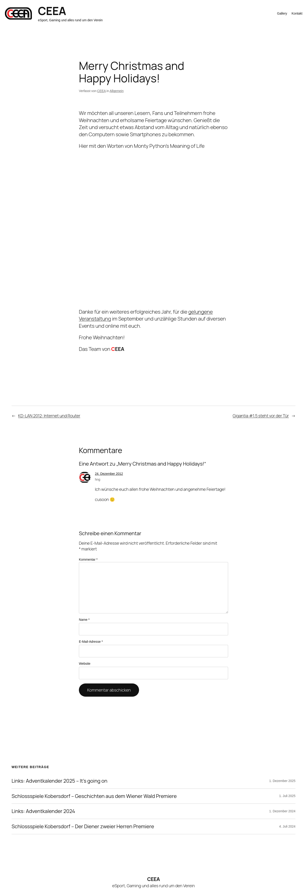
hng (97, 479)
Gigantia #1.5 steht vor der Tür (261, 415)
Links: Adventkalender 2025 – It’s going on (59, 781)
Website (84, 663)
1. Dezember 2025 (282, 781)
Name (84, 619)
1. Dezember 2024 (282, 811)
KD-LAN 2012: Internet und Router (49, 415)
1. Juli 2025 (287, 796)
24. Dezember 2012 (109, 474)
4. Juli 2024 (287, 826)
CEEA (52, 10)
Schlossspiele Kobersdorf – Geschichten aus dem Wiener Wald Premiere (94, 796)
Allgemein (117, 91)
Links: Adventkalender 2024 (43, 811)
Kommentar (88, 559)
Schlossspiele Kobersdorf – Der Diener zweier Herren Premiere (83, 826)
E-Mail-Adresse (91, 641)
